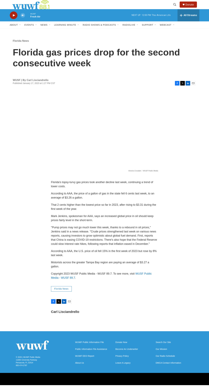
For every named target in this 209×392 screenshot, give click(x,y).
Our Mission (161, 356)
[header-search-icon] (176, 8)
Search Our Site (163, 349)
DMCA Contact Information (168, 370)
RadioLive (128, 32)
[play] (13, 22)
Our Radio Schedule (165, 363)
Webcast (165, 32)
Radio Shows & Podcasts (99, 32)
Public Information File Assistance (91, 356)
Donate (191, 8)
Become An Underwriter (126, 356)
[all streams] (188, 22)
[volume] (22, 22)
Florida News (21, 47)
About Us (79, 370)
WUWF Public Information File (89, 349)
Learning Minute (65, 32)
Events (29, 32)
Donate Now (121, 349)
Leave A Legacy (123, 370)
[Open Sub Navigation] (20, 32)
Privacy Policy (122, 363)
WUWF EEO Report (84, 363)
